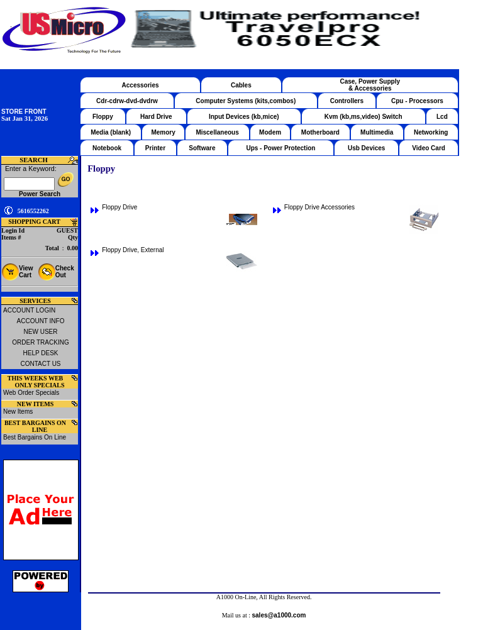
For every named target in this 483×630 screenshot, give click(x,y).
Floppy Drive (119, 207)
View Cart (26, 272)
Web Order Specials (31, 392)
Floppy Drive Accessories (319, 207)
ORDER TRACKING (40, 342)
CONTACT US (40, 363)
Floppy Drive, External (133, 249)
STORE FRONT (23, 111)
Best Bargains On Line (34, 437)
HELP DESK (40, 353)
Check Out (64, 272)
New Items (18, 411)
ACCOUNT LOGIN (29, 310)
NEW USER (41, 331)
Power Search (39, 194)
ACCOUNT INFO (41, 321)
